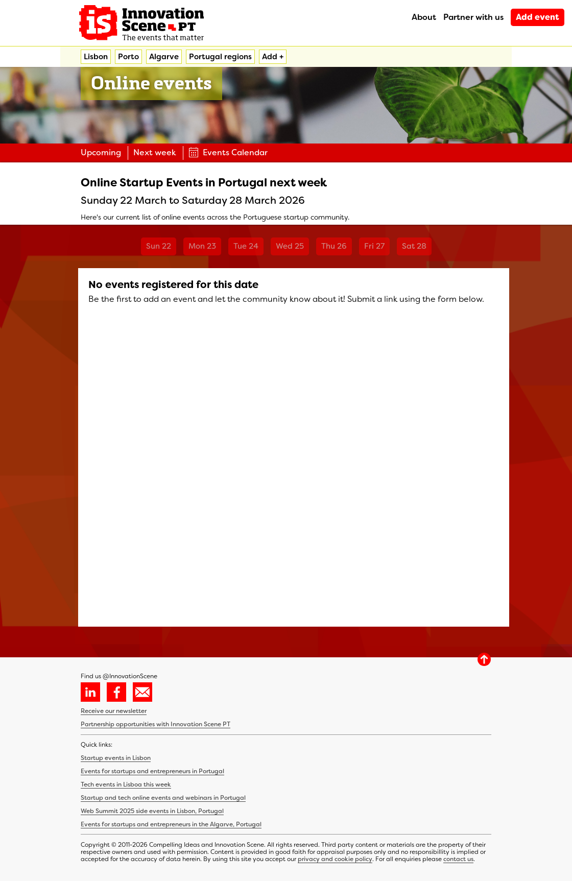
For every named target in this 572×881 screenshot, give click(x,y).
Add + (272, 57)
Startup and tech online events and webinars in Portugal (163, 798)
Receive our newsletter (114, 711)
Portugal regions (220, 57)
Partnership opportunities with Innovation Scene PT (155, 724)
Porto (128, 57)
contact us (458, 859)
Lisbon (96, 57)
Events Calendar (228, 152)
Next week (154, 152)
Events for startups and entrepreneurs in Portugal (152, 771)
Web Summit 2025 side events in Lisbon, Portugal (152, 811)
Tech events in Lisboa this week (126, 784)
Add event (537, 17)
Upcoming (101, 152)
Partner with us (473, 17)
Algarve (164, 57)
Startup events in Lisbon (116, 758)
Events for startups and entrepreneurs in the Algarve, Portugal (171, 824)
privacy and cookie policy (335, 859)
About (424, 17)
